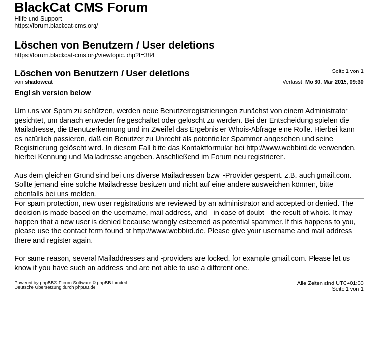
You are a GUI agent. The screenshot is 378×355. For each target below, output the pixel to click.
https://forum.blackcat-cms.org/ (56, 25)
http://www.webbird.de (281, 148)
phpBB (47, 282)
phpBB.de (85, 287)
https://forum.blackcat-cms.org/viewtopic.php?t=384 (84, 55)
